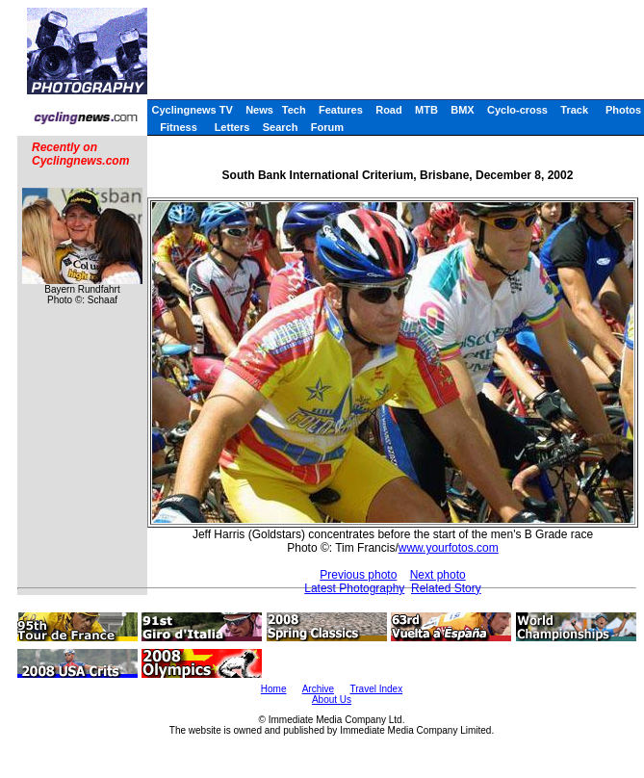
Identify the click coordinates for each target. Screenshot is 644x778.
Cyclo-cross (517, 110)
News (259, 110)
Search (280, 127)
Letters (232, 127)
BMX (462, 110)
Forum (327, 127)
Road (388, 110)
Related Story (446, 588)
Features (341, 110)
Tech (294, 110)
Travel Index (376, 689)
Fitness (178, 127)
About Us (331, 699)
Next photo (438, 575)
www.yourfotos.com (449, 548)
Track (574, 110)
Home (274, 689)
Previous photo (358, 575)
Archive (318, 689)
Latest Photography (354, 588)
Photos (623, 110)
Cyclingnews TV (191, 110)
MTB (426, 110)
